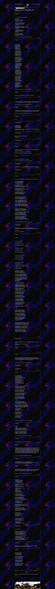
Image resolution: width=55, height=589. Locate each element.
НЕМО (17, 549)
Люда (17, 14)
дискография (16, 4)
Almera (17, 476)
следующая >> (21, 570)
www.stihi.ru (17, 136)
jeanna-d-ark (18, 526)
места (22, 4)
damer (17, 92)
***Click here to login (18, 575)
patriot (17, 234)
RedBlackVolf (18, 122)
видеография (19, 4)
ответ (37, 37)
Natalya (17, 438)
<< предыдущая (16, 570)
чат (32, 4)
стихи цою (35, 4)
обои (36, 4)
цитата (39, 37)
